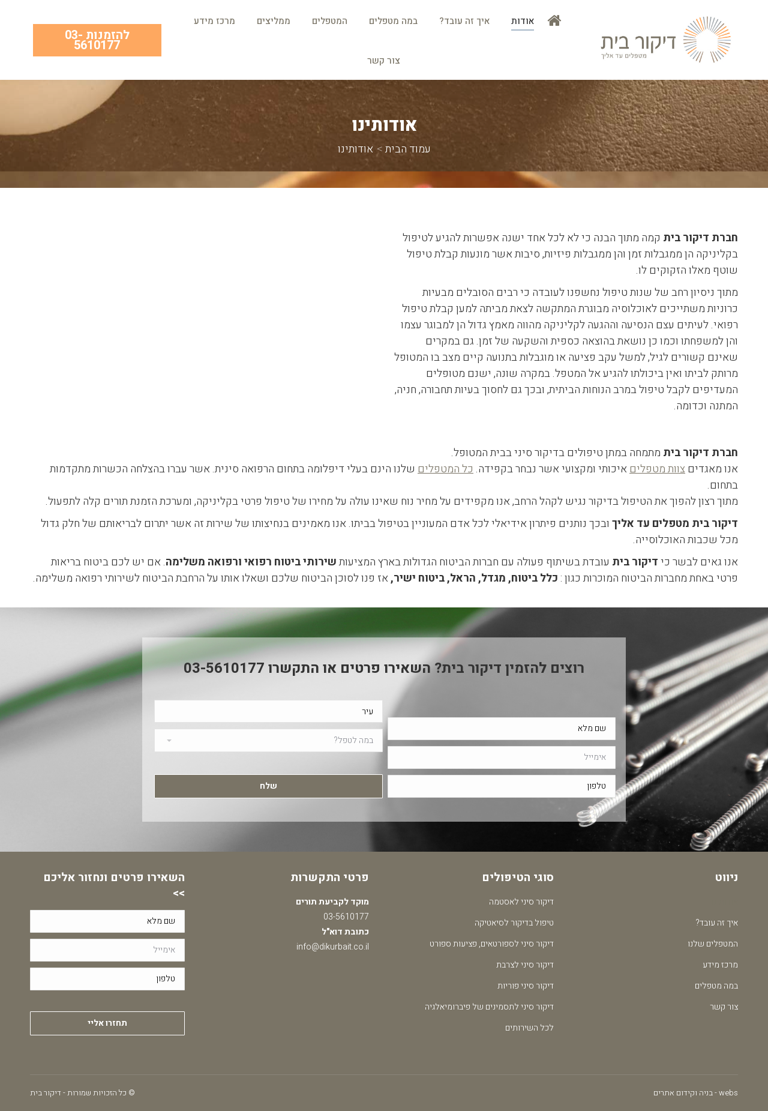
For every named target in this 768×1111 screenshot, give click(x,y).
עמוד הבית (408, 149)
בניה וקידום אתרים (683, 1092)
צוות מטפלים (657, 469)
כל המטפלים (445, 469)
